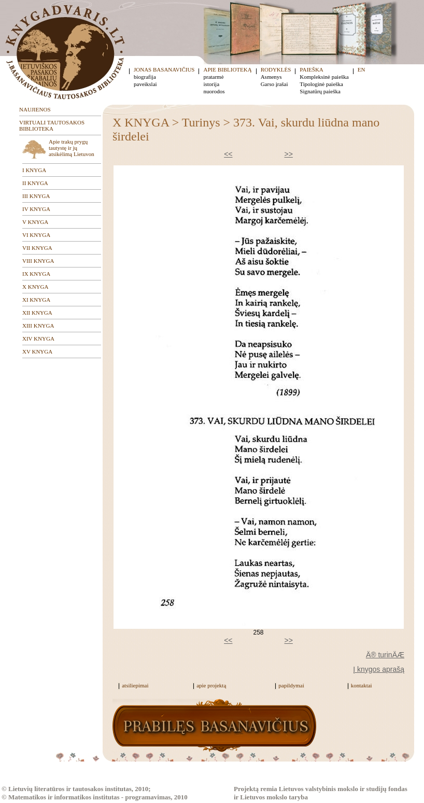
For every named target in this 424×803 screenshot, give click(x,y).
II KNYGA (35, 183)
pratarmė (213, 77)
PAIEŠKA (311, 69)
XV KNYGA (37, 351)
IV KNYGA (36, 209)
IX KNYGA (36, 274)
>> (289, 154)
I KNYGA (34, 170)
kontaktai (361, 685)
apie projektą (211, 685)
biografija (145, 77)
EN (361, 69)
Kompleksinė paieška (324, 77)
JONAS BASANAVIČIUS (164, 69)
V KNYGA (35, 222)
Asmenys (271, 77)
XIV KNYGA (38, 338)
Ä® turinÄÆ (385, 655)
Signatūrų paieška (320, 91)
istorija (211, 84)
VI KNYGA (36, 235)
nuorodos (213, 91)
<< (228, 154)
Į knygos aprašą (378, 669)
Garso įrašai (274, 84)
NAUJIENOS (35, 109)
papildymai (291, 685)
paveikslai (145, 84)
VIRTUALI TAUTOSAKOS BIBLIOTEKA (51, 125)
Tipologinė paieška (321, 84)
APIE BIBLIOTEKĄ (227, 69)
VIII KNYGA (38, 261)
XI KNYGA (36, 300)
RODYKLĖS (276, 69)
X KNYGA (35, 287)
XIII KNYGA (38, 325)
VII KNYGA (37, 248)
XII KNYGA (37, 312)
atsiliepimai (135, 685)
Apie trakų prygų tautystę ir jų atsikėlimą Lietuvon (71, 147)
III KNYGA (36, 196)
